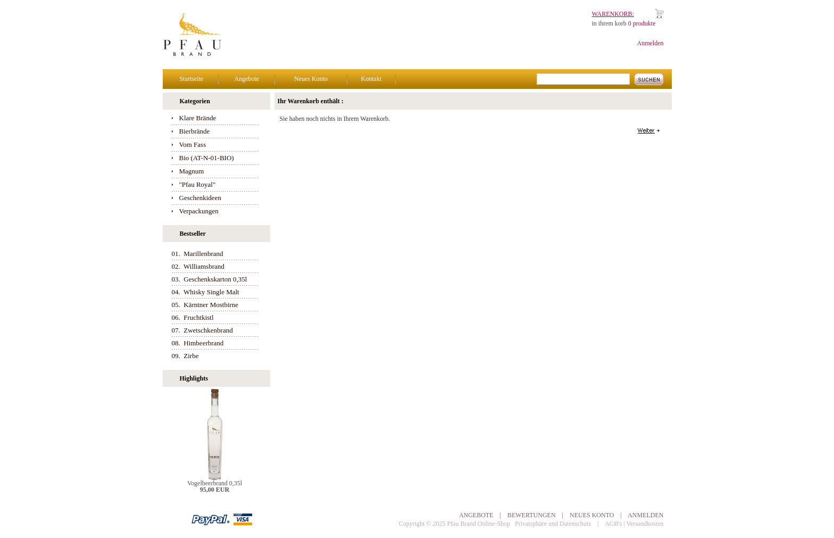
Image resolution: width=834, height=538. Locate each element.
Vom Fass (192, 144)
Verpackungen (199, 211)
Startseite (191, 78)
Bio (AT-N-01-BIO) (206, 158)
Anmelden (650, 43)
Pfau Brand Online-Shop (478, 523)
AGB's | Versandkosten (634, 523)
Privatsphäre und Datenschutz (553, 523)
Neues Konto (311, 78)
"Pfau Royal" (197, 184)
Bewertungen (531, 515)
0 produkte (642, 23)
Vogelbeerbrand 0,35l (214, 483)
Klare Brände (197, 118)
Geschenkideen (200, 198)
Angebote (247, 78)
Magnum (191, 171)
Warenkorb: (613, 14)
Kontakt (371, 78)
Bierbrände (194, 131)
